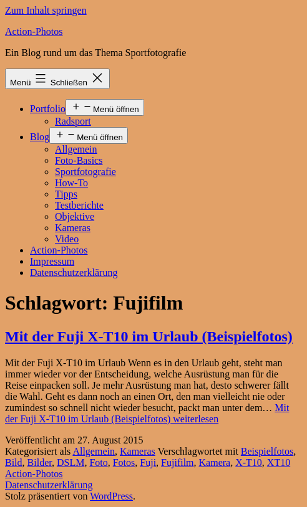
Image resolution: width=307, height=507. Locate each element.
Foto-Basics (78, 160)
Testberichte (79, 205)
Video (67, 239)
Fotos (124, 462)
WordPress (111, 496)
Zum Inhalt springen (46, 10)
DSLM (70, 462)
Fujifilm (177, 462)
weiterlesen (147, 413)
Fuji (148, 462)
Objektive (74, 216)
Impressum (52, 261)
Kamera (215, 462)
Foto (98, 462)
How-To (71, 183)
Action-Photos (33, 31)
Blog (39, 136)
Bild (13, 462)
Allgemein (76, 149)
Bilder (39, 462)
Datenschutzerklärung (73, 272)
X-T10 (248, 462)
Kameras (72, 227)
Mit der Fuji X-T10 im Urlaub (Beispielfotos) (149, 336)
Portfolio (48, 108)
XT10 (278, 462)
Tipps (66, 194)
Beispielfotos (267, 451)
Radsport (73, 121)
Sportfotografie (85, 171)
